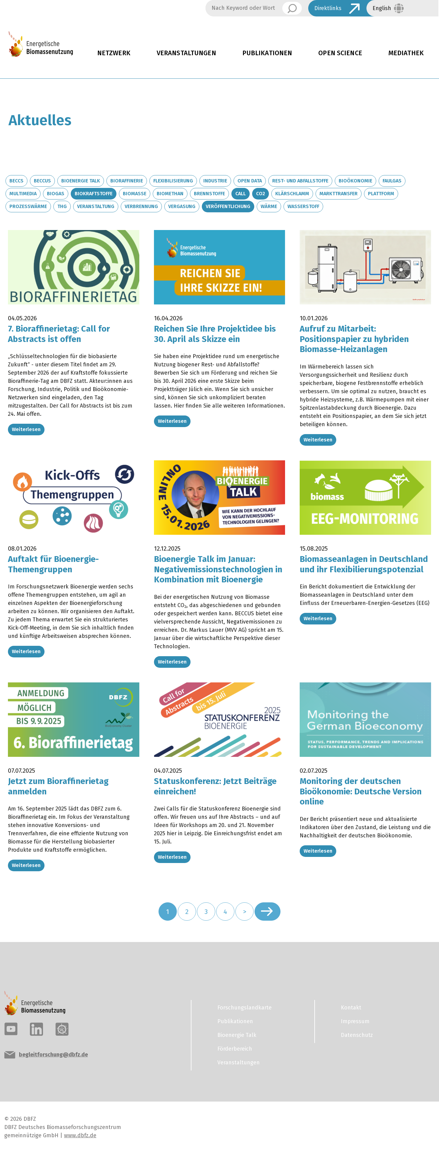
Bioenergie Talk (80, 181)
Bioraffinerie (126, 181)
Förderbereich (234, 1048)
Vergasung (181, 206)
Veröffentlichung (228, 206)
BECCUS (42, 181)
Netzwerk (113, 53)
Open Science (340, 53)
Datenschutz (357, 1035)
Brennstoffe (209, 193)
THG (62, 206)
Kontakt (351, 1007)
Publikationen (267, 53)
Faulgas (392, 181)
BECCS (16, 181)
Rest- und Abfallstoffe (300, 181)
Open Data (249, 181)
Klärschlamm (292, 193)
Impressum (355, 1021)
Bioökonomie (355, 181)
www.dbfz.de (80, 1135)
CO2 (260, 193)
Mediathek (406, 53)
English (382, 8)
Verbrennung (141, 206)
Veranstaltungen (186, 53)
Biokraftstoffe (93, 193)
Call (240, 193)
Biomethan (170, 193)
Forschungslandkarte (244, 1007)
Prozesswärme (28, 206)
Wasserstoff (303, 206)
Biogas (55, 193)
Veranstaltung (95, 206)
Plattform (381, 193)
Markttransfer (338, 193)
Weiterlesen (26, 429)
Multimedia (23, 193)
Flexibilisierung (173, 181)
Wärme (269, 206)
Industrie (215, 181)
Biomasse (134, 193)
